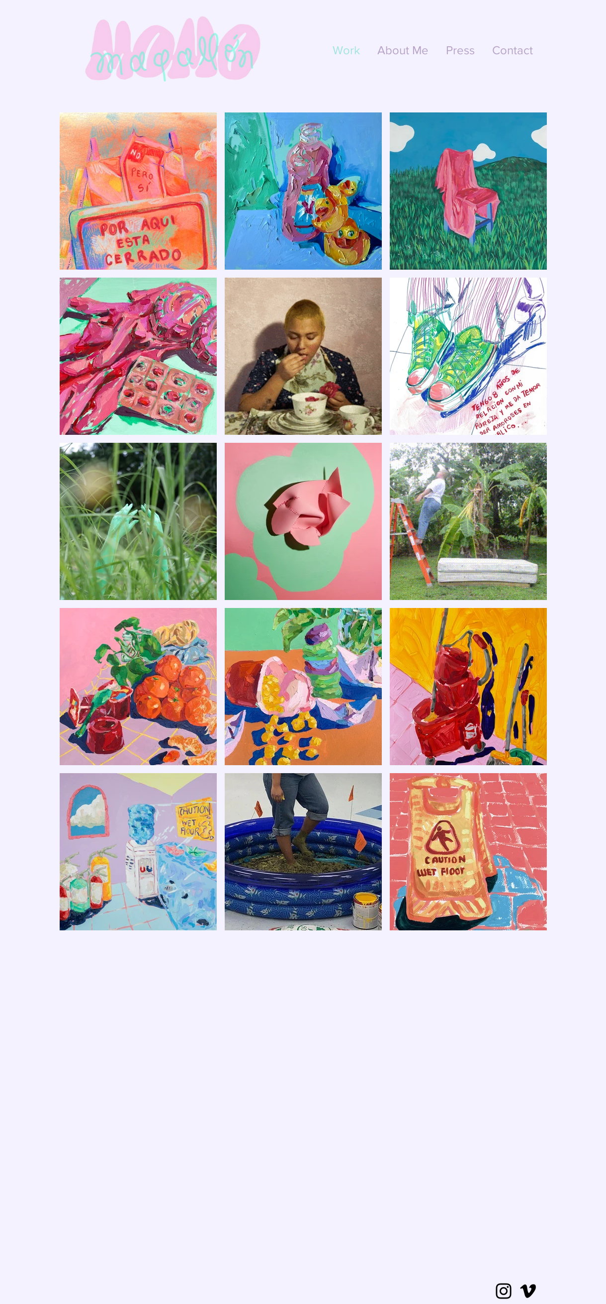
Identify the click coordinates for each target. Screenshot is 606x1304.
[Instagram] (503, 1291)
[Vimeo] (528, 1291)
